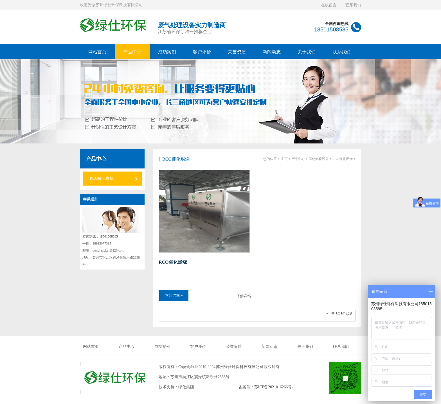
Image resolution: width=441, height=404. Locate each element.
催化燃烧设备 (319, 159)
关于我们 (307, 51)
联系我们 (353, 5)
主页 (284, 159)
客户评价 (202, 51)
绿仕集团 (186, 387)
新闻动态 (272, 51)
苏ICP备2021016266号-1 (274, 387)
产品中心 (132, 51)
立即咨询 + (174, 295)
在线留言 (329, 5)
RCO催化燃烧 (102, 178)
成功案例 (167, 51)
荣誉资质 (237, 51)
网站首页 (97, 51)
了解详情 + (245, 296)
